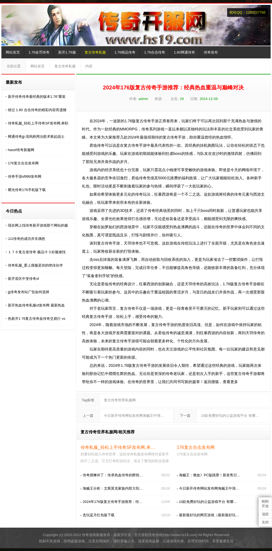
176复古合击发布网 (23, 163)
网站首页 (13, 52)
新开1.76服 (67, 52)
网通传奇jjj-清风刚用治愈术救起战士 (36, 136)
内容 (88, 66)
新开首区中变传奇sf (23, 279)
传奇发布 (211, 52)
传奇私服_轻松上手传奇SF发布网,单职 (38, 123)
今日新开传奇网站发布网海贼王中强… (134, 416)
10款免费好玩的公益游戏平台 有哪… (230, 416)
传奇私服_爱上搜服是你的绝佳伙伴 (35, 265)
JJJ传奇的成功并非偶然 (26, 239)
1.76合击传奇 (154, 52)
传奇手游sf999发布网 (24, 176)
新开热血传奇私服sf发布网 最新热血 (36, 305)
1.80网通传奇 (184, 52)
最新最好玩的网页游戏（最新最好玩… (209, 515)
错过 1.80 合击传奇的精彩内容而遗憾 (37, 110)
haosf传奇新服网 (21, 150)
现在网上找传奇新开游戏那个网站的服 (38, 225)
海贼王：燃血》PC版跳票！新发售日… (209, 475)
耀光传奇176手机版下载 (27, 190)
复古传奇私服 (95, 52)
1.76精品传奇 (125, 52)
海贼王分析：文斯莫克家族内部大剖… (113, 488)
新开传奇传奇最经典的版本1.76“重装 (37, 97)
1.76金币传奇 (39, 52)
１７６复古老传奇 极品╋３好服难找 (37, 252)
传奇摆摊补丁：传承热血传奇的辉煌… (113, 475)
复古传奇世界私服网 (120, 400)
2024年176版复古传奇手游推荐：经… (113, 502)
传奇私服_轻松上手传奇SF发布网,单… (118, 447)
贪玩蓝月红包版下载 (99, 515)
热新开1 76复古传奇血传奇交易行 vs (36, 319)
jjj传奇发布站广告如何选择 (28, 292)
